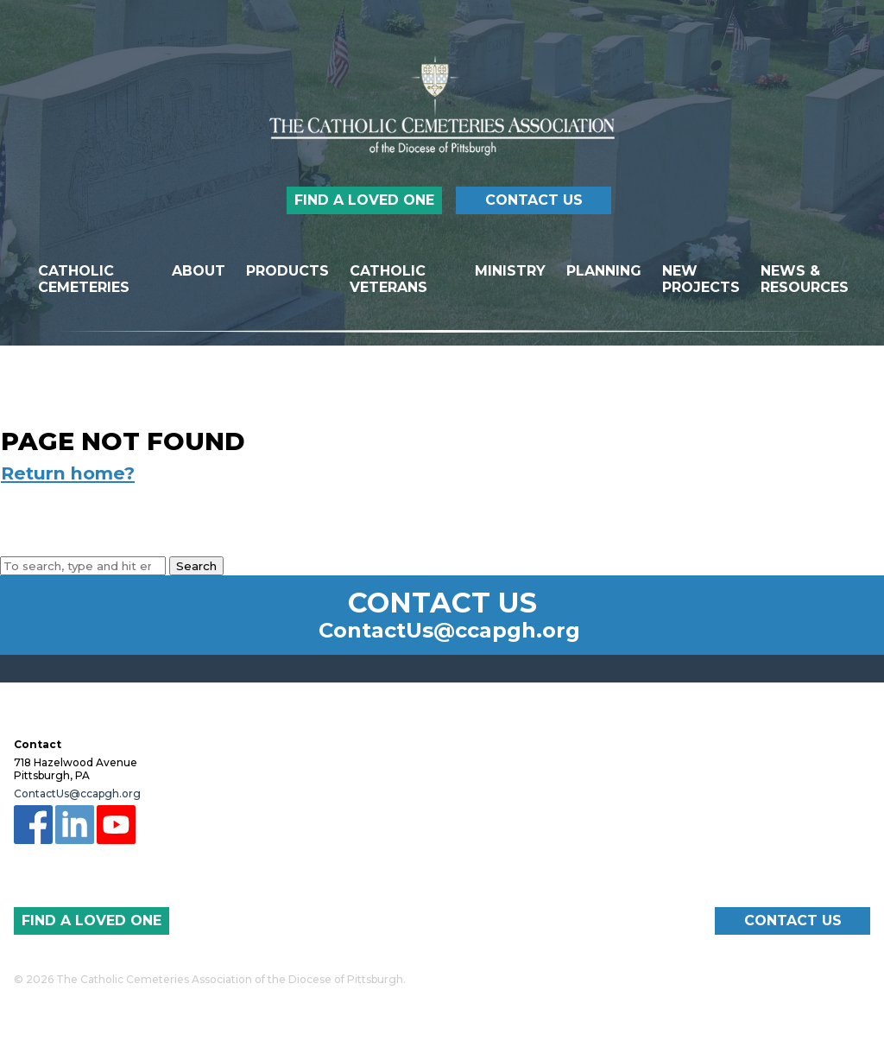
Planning (603, 271)
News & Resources (805, 279)
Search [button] (196, 566)
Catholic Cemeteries (83, 279)
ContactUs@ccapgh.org (449, 630)
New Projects (701, 279)
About (198, 271)
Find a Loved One (364, 200)
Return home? (68, 473)
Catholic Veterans (388, 279)
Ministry (510, 271)
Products (287, 271)
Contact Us (534, 200)
